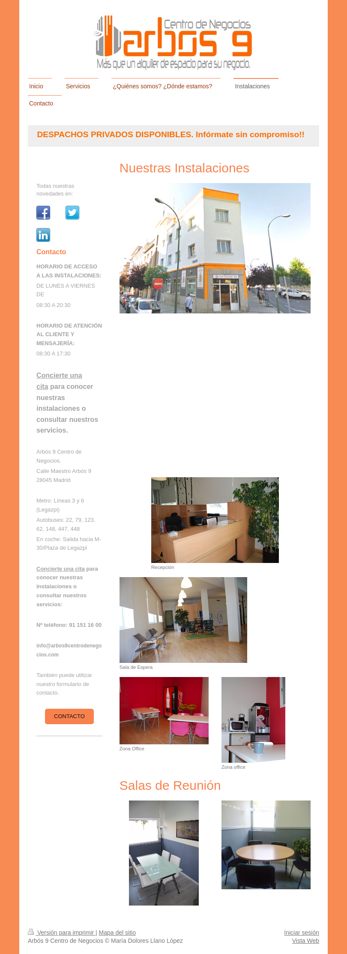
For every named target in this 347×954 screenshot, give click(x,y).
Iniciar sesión (301, 932)
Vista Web (305, 940)
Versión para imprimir (62, 932)
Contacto (69, 716)
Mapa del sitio (117, 932)
